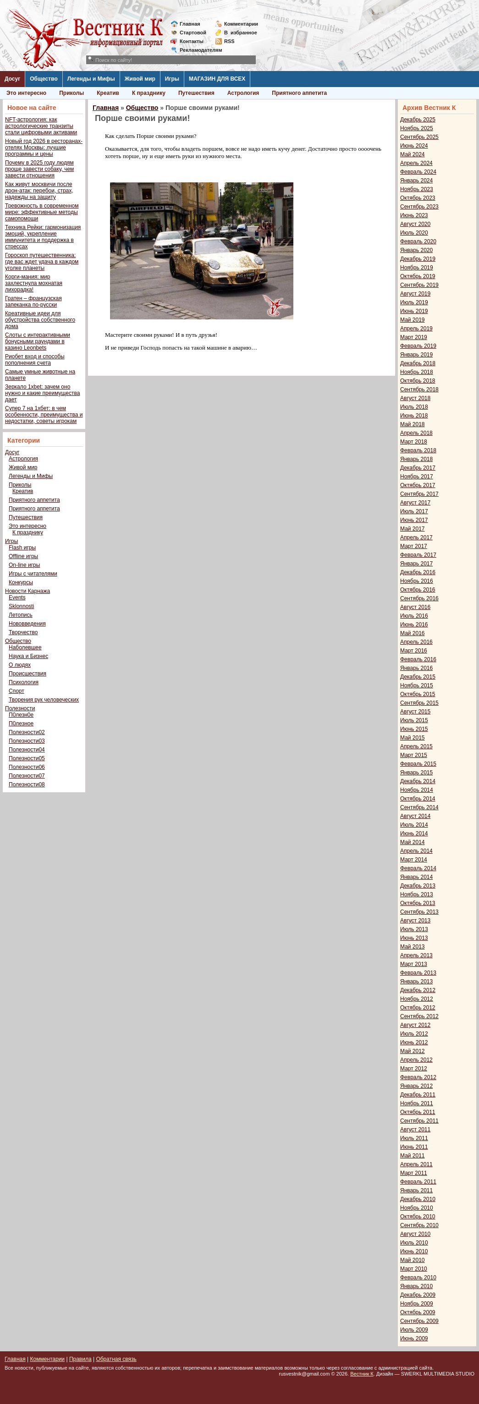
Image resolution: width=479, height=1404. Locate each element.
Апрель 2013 (416, 955)
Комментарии (241, 24)
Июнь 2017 (414, 520)
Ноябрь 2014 (416, 790)
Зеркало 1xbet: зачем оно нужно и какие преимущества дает (42, 393)
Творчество (23, 632)
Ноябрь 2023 (416, 189)
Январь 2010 (416, 1286)
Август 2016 (415, 607)
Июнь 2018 (414, 415)
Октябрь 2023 (417, 198)
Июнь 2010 (414, 1251)
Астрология (243, 93)
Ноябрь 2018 (416, 372)
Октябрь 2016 (417, 590)
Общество (44, 79)
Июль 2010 (414, 1242)
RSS (229, 41)
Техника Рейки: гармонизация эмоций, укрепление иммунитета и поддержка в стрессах (43, 237)
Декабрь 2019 (417, 259)
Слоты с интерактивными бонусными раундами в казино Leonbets (37, 341)
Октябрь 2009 (417, 1312)
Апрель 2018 (416, 433)
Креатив (108, 93)
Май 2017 (412, 529)
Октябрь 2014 (417, 798)
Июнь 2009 (414, 1338)
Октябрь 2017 (417, 485)
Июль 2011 (414, 1138)
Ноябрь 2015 (416, 685)
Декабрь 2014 (417, 781)
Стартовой (193, 32)
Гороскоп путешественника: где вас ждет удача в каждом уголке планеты (41, 261)
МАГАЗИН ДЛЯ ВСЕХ (217, 79)
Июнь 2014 (414, 833)
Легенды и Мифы (91, 79)
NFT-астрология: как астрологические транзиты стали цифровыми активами (41, 126)
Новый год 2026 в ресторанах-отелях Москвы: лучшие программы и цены (44, 147)
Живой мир (140, 79)
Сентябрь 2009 (419, 1321)
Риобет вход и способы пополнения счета (35, 359)
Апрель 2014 (416, 851)
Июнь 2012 (414, 1042)
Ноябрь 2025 (416, 128)
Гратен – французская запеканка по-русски (33, 301)
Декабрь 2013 (417, 886)
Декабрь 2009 (417, 1295)
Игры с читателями (33, 573)
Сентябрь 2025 (419, 137)
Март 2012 (413, 1068)
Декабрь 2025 (417, 119)
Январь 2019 (416, 354)
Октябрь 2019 (417, 276)
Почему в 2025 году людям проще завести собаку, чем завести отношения (39, 169)
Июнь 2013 (414, 938)
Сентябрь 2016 (419, 598)
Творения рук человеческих (44, 700)
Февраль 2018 (418, 450)
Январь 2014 (416, 877)
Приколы (71, 93)
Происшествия (27, 673)
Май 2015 (412, 738)
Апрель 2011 (416, 1164)
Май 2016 (412, 633)
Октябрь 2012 (417, 1007)
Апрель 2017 (416, 537)
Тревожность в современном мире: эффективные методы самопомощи (42, 212)
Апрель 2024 (416, 163)
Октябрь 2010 (417, 1216)
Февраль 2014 (418, 868)
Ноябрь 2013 (416, 894)
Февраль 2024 (418, 172)
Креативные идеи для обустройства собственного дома (40, 319)
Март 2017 (413, 546)
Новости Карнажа (27, 591)
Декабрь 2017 (417, 468)
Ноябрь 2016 (416, 581)
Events (17, 597)
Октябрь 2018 (417, 381)
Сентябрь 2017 (419, 494)
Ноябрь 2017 (416, 476)
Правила (80, 1359)
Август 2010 (415, 1234)
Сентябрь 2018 (419, 389)
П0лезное (21, 723)
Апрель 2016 (416, 642)
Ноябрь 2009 (416, 1303)
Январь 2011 (416, 1190)
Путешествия (196, 93)
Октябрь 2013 (417, 903)
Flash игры (22, 547)
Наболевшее (25, 647)
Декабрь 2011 (417, 1094)
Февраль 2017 (418, 555)
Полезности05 (27, 758)
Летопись (21, 615)
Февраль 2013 (418, 973)
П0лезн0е (21, 715)
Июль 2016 (414, 616)
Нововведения (27, 623)
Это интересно (26, 93)
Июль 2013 (414, 929)
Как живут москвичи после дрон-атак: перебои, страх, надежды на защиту (39, 190)
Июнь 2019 (414, 311)
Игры (172, 79)
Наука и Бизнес (28, 656)
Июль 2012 (414, 1034)
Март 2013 (413, 964)
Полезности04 (27, 749)
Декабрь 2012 (417, 990)
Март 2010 (413, 1269)
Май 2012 (412, 1051)
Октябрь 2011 (417, 1112)
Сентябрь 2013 (419, 912)
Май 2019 (412, 320)
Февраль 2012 (418, 1077)
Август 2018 (415, 398)
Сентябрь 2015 (419, 703)
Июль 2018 (414, 407)
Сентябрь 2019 (419, 285)
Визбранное (240, 32)
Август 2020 (415, 224)
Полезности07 (27, 776)
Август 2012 (415, 1025)
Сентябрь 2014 (419, 807)
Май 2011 (412, 1155)
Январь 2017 (416, 563)
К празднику (148, 93)
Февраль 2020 (418, 241)
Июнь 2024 (414, 146)
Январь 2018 (416, 459)
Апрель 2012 (416, 1060)
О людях (20, 665)
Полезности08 (27, 784)
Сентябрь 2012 (419, 1016)
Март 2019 (413, 337)
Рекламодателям (197, 50)
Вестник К (362, 1374)
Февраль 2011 (418, 1182)
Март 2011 (413, 1173)
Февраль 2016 (418, 659)
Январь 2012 (416, 1086)
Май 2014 (412, 842)
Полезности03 (27, 741)
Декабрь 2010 (417, 1199)
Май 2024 (412, 154)
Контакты (192, 41)
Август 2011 (415, 1129)
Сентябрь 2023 (419, 206)
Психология (24, 682)
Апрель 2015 (416, 746)
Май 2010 (412, 1260)
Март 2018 (413, 442)
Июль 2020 (414, 233)
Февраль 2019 (418, 346)
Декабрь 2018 (417, 363)
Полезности (20, 708)
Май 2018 (412, 424)
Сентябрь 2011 (419, 1121)
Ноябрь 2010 (416, 1208)
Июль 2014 (414, 825)
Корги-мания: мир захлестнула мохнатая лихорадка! (33, 283)
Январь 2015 (416, 772)
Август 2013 (415, 920)
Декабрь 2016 (417, 572)
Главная (190, 24)
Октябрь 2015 (417, 694)
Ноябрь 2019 (416, 267)
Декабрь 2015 (417, 677)
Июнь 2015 (414, 729)
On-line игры (24, 565)
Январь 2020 (416, 250)
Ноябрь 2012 (416, 999)
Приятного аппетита (299, 93)
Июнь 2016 (414, 624)
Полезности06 (27, 767)
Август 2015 (415, 711)
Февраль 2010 (418, 1277)
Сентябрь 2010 (419, 1225)
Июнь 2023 (414, 215)
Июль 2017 (414, 511)
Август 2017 (415, 502)
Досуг (12, 79)
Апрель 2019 (416, 328)
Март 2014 (413, 859)
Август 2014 (415, 816)
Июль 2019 (414, 302)
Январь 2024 (416, 180)
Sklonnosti (21, 606)
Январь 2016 (416, 668)
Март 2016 (413, 650)
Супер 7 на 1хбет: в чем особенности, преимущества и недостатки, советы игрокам (44, 414)
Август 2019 (415, 294)
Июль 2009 (414, 1330)
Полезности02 (27, 732)
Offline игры (23, 556)
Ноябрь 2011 (416, 1103)
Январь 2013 (416, 981)
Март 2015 (413, 755)
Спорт (16, 691)
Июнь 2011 (414, 1147)
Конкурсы (21, 582)
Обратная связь (116, 1359)
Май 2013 (412, 946)
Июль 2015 (414, 720)
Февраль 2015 (418, 764)
